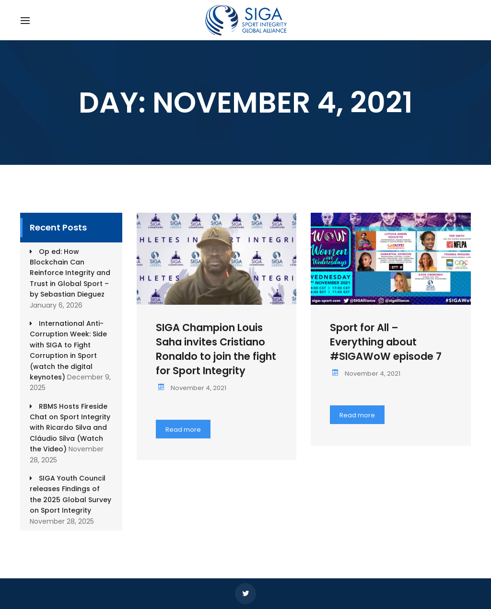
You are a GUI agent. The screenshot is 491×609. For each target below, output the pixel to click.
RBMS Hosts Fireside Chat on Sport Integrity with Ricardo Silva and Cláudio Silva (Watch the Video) (70, 428)
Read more (183, 429)
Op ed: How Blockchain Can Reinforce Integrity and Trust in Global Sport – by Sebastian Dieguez (70, 273)
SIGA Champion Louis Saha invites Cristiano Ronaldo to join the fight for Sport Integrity (216, 349)
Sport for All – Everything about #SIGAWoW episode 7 (386, 342)
